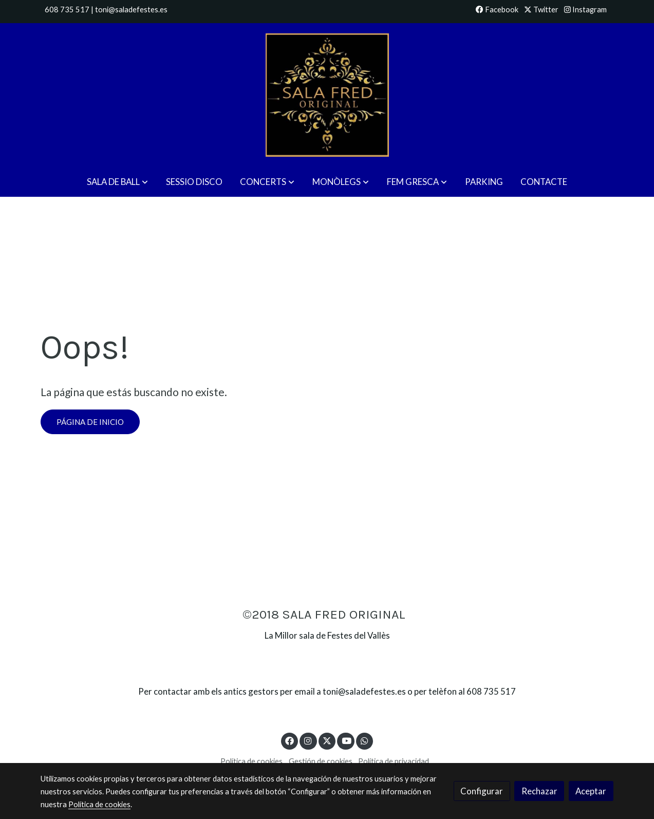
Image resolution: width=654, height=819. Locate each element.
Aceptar (590, 791)
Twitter (541, 9)
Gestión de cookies (320, 761)
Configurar (481, 791)
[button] (117, 182)
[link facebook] (289, 740)
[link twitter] (327, 740)
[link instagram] (308, 740)
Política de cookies (251, 761)
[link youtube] (346, 740)
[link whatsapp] (365, 740)
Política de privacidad (393, 761)
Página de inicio (90, 421)
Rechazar (539, 791)
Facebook (497, 9)
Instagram (585, 9)
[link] (327, 95)
